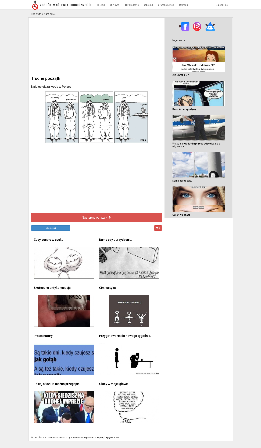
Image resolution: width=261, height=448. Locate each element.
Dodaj (183, 4)
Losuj (148, 4)
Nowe (114, 4)
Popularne (131, 4)
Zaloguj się (222, 4)
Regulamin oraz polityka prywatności (101, 437)
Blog (101, 4)
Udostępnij (51, 228)
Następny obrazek (96, 217)
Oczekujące (166, 4)
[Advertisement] (96, 46)
